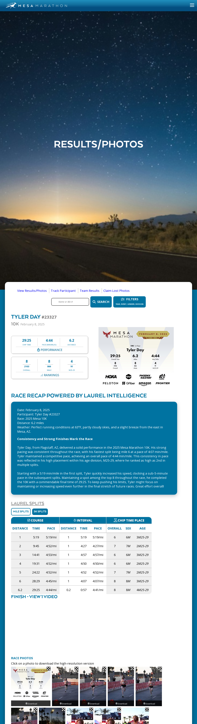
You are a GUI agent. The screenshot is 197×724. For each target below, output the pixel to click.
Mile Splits (21, 511)
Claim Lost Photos (116, 291)
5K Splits (40, 511)
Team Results (89, 291)
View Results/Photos (32, 291)
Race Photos (22, 658)
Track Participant (63, 291)
